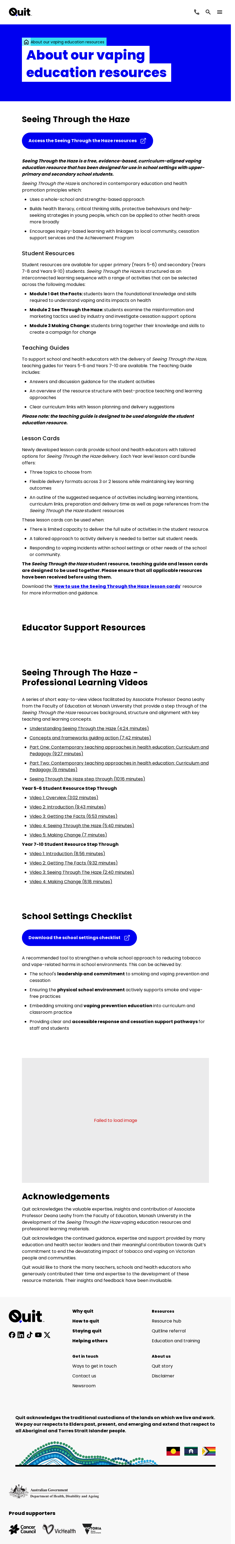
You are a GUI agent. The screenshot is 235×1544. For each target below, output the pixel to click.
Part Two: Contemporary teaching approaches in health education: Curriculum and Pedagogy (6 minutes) (119, 766)
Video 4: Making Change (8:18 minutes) (71, 881)
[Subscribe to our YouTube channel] (38, 1335)
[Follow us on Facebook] (12, 1335)
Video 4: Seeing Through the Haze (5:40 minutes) (82, 825)
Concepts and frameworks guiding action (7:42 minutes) (90, 738)
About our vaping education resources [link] (67, 42)
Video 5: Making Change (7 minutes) (68, 835)
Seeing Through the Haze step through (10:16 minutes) (87, 779)
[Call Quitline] (196, 12)
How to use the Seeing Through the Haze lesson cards (117, 586)
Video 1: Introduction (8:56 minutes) (67, 853)
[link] (26, 42)
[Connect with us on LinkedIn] (21, 1335)
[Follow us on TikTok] (29, 1335)
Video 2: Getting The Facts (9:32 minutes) (74, 863)
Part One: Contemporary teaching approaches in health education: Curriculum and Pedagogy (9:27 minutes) (119, 750)
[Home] (29, 1316)
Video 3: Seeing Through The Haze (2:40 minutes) (82, 872)
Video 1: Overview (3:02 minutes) (64, 798)
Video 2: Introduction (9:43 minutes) (68, 807)
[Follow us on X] (47, 1335)
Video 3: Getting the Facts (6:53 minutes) (74, 816)
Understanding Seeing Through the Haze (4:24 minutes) (89, 728)
